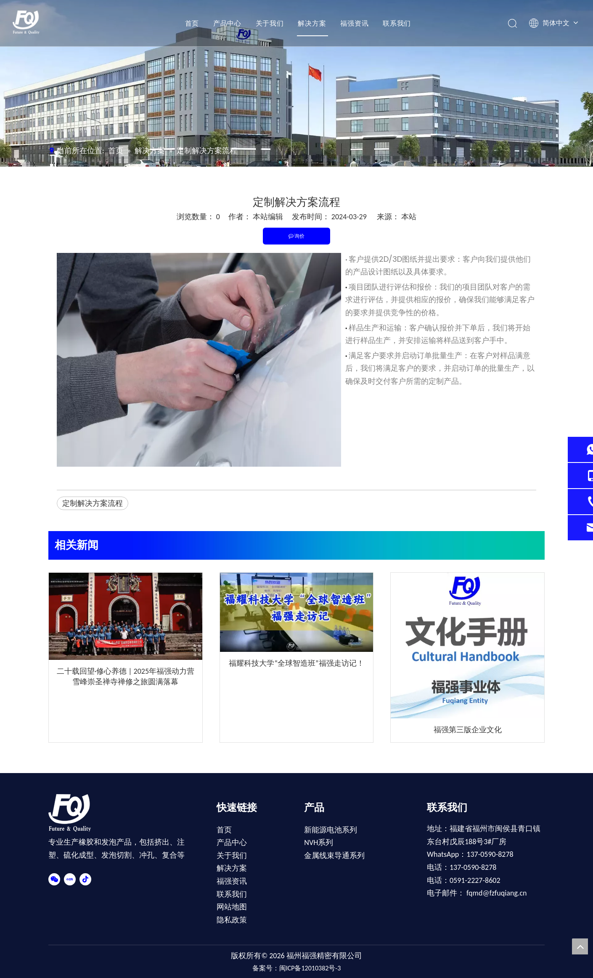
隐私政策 (232, 920)
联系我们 (395, 23)
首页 (190, 23)
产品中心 (226, 23)
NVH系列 (318, 842)
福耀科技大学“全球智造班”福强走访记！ (296, 663)
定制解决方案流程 (92, 503)
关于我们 (268, 23)
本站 (408, 216)
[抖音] (85, 878)
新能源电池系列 (330, 829)
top (580, 946)
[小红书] (70, 878)
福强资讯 (353, 23)
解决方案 (310, 23)
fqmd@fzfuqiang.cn (496, 893)
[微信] (54, 878)
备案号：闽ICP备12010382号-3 (296, 968)
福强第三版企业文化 (468, 729)
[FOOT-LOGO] (74, 813)
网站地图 (232, 907)
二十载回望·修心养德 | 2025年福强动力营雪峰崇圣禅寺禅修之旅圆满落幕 (125, 676)
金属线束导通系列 (334, 855)
